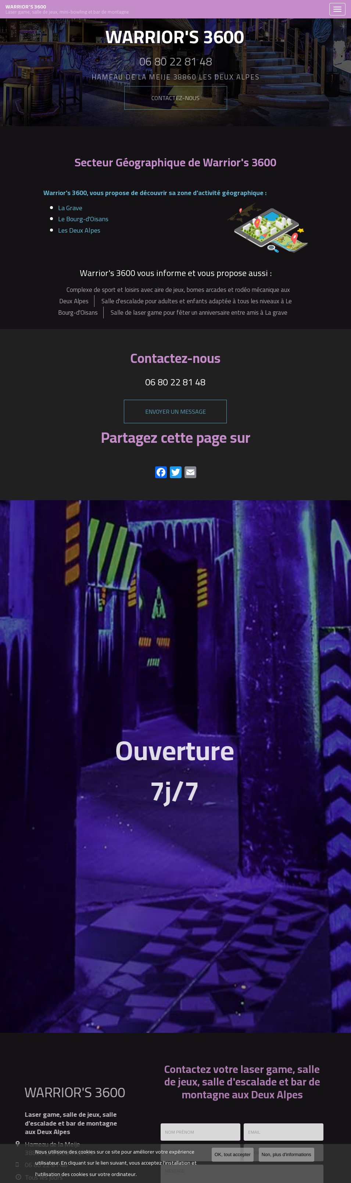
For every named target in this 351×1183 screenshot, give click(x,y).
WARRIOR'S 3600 (166, 9)
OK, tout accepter (233, 1154)
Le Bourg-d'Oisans (83, 219)
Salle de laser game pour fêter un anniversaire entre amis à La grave (199, 312)
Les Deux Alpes (79, 230)
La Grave (70, 208)
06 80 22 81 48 (175, 382)
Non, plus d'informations (286, 1154)
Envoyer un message (175, 411)
